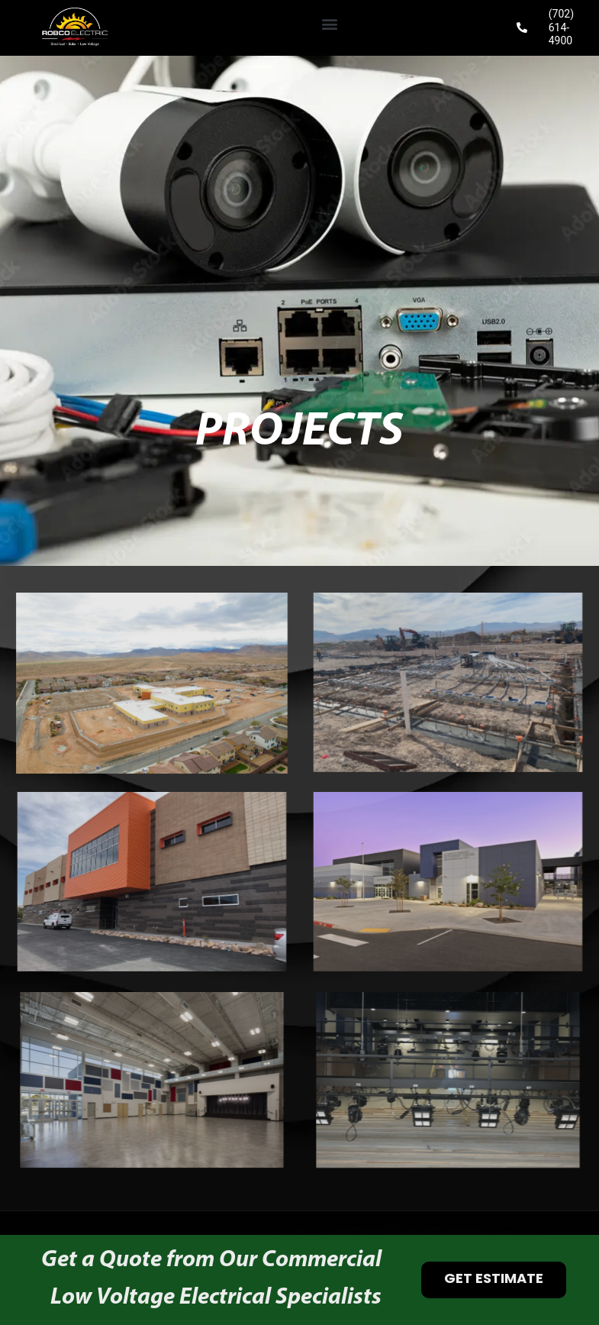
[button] (329, 24)
